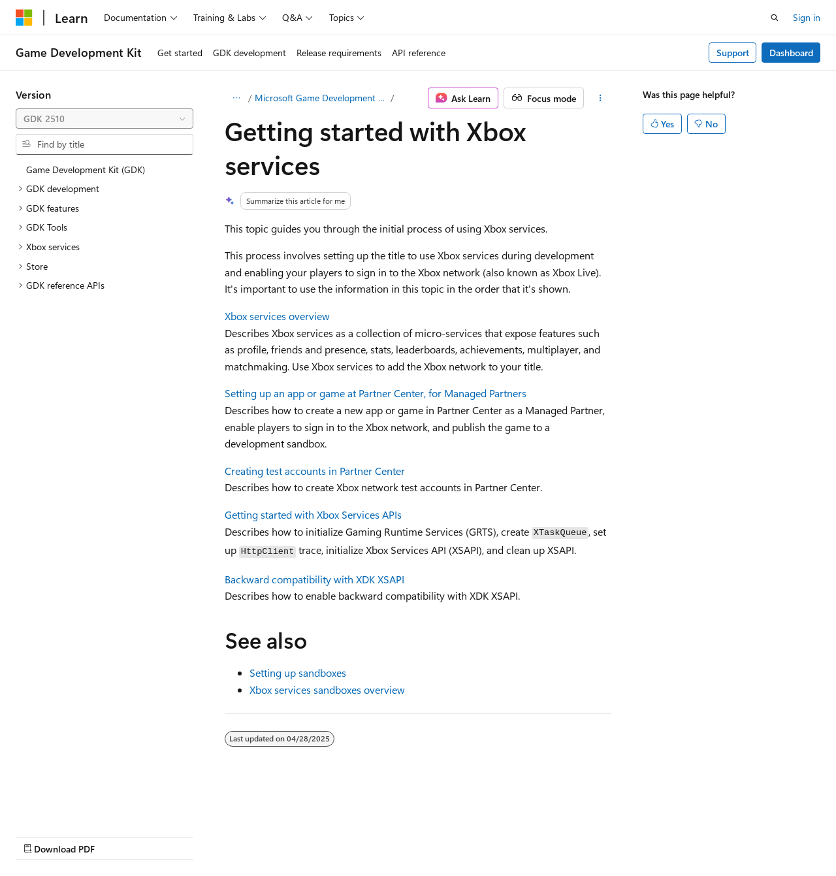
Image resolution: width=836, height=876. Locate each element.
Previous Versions (118, 836)
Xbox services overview (277, 316)
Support (732, 52)
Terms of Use (350, 836)
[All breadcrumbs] (236, 98)
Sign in (806, 17)
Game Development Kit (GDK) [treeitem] (85, 169)
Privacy (285, 836)
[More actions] (600, 98)
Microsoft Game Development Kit (321, 97)
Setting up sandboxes (297, 672)
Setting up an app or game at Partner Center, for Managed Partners (375, 393)
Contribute (233, 836)
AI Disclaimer (42, 836)
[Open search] (775, 17)
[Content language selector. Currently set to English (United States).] (75, 804)
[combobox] (104, 118)
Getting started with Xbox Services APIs (313, 514)
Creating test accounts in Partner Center (315, 471)
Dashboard (791, 52)
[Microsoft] (24, 17)
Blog (178, 836)
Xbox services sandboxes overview (327, 689)
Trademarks (415, 836)
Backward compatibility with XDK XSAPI (314, 579)
